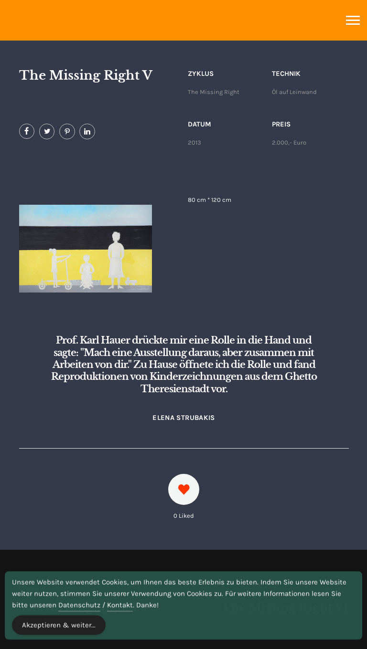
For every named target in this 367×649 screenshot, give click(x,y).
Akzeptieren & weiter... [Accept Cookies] (59, 637)
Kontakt (120, 617)
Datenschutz (79, 617)
